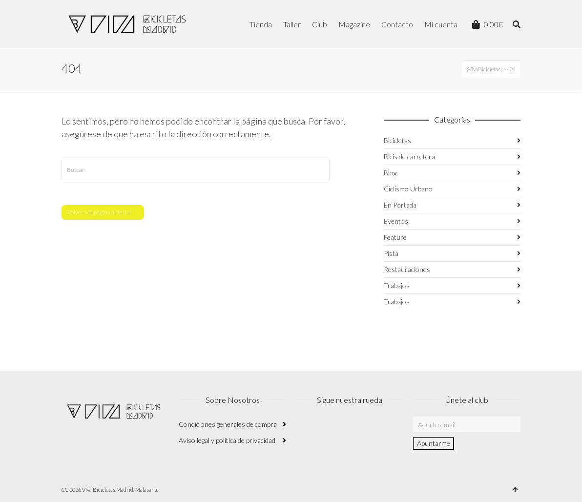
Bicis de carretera (409, 156)
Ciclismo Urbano (408, 189)
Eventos (396, 221)
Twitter (346, 429)
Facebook (325, 429)
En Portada (400, 205)
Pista (391, 253)
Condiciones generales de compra (228, 424)
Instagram (304, 429)
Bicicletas (397, 140)
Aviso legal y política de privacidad (227, 440)
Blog (390, 172)
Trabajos (397, 285)
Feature (395, 237)
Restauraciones (407, 269)
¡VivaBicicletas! (484, 69)
